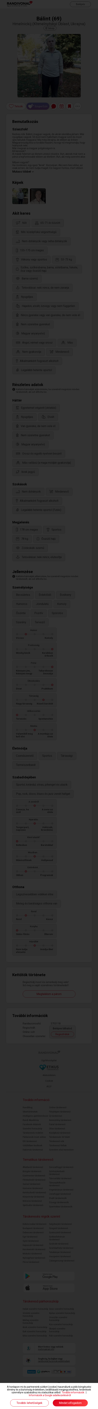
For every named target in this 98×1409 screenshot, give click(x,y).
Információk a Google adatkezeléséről (50, 1395)
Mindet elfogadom (70, 1403)
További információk (73, 1392)
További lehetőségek (29, 1403)
